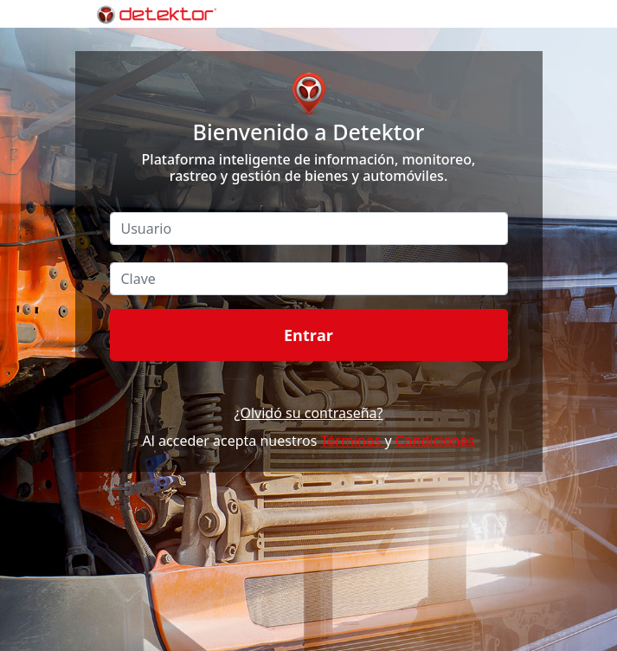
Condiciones (435, 440)
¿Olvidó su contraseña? (308, 412)
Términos (353, 440)
